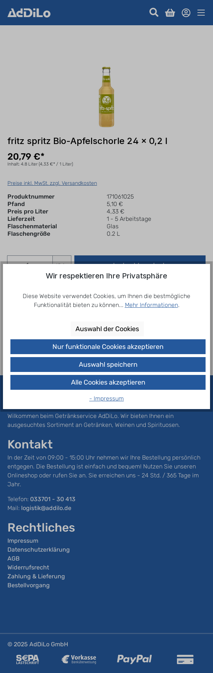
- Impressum (106, 398)
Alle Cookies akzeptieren (108, 382)
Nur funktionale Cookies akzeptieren (108, 347)
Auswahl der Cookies (107, 329)
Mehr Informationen (151, 304)
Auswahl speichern (108, 364)
